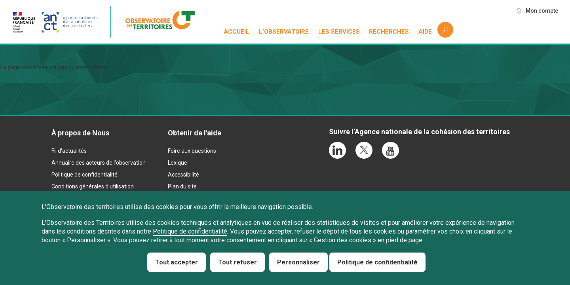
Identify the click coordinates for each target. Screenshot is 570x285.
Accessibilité (183, 174)
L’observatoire (284, 31)
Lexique (177, 163)
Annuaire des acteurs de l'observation (98, 163)
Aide (425, 31)
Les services (339, 31)
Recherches (389, 31)
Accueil (236, 31)
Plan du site (182, 186)
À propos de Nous (80, 133)
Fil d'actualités (69, 151)
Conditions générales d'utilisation (92, 186)
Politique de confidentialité (84, 174)
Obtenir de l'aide (194, 133)
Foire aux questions (192, 151)
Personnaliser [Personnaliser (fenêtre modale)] (298, 262)
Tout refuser (237, 262)
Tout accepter (176, 262)
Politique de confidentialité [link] (377, 262)
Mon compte (542, 11)
